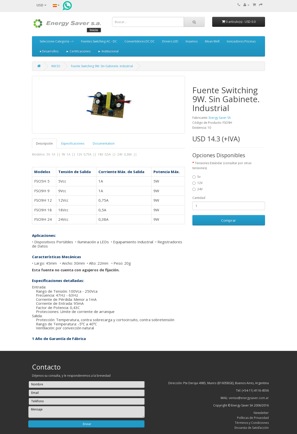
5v (196, 177)
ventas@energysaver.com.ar (249, 398)
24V (197, 189)
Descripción (44, 143)
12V (197, 183)
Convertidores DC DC (139, 41)
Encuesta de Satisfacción (252, 428)
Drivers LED (170, 41)
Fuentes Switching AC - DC (99, 41)
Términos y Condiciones (252, 423)
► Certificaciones (78, 51)
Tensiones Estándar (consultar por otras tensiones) (221, 165)
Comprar (228, 220)
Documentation (104, 143)
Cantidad (198, 198)
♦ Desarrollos (49, 51)
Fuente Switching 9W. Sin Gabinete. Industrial (102, 66)
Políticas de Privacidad (253, 418)
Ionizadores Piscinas (241, 41)
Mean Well (212, 41)
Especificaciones (72, 143)
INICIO (55, 66)
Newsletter (261, 413)
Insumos (192, 41)
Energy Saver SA (220, 118)
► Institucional (108, 51)
